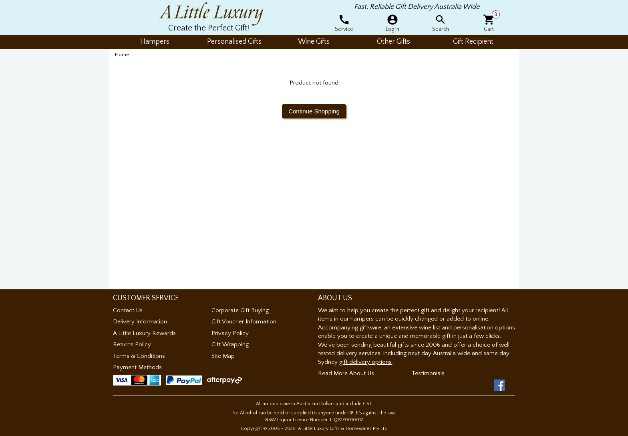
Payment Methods (137, 367)
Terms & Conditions (139, 356)
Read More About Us (346, 373)
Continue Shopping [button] (314, 111)
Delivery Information (140, 321)
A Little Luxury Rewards (144, 333)
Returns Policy (132, 344)
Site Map (223, 356)
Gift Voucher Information (243, 321)
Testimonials (428, 373)
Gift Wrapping (230, 344)
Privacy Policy (230, 333)
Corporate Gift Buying (240, 310)
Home (122, 54)
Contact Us (128, 310)
